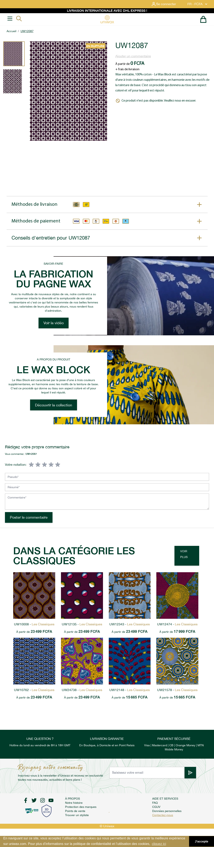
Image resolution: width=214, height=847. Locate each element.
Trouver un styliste (77, 815)
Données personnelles (166, 811)
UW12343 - (129, 624)
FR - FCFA (197, 4)
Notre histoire (74, 802)
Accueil (11, 31)
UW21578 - (177, 690)
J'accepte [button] (201, 841)
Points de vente (75, 811)
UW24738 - (82, 690)
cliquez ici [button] (159, 844)
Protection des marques (80, 806)
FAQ (155, 802)
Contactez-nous (162, 815)
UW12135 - (82, 624)
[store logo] (107, 19)
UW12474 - (177, 624)
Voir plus (184, 554)
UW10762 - (34, 690)
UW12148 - (129, 690)
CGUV (156, 806)
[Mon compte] (167, 4)
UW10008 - (34, 624)
